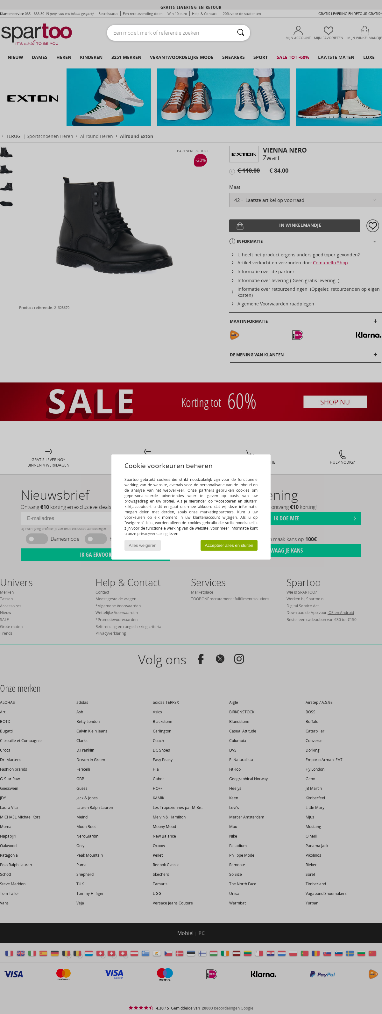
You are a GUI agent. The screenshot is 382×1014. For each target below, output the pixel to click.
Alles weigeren (143, 545)
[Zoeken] (240, 33)
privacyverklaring (152, 533)
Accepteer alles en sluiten (229, 545)
